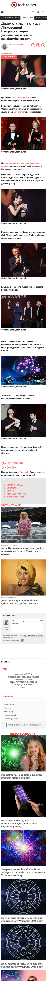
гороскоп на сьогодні (23, 677)
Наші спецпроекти (11, 719)
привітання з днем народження (23, 683)
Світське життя (27, 18)
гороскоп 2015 (23, 674)
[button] (38, 12)
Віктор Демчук (16, 45)
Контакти (7, 708)
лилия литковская (15, 497)
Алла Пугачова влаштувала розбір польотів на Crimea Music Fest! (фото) (22, 551)
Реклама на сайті (10, 715)
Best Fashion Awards (21, 97)
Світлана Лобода (15, 485)
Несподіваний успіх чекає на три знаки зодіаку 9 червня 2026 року (22, 919)
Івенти (37, 18)
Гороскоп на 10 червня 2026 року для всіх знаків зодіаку (21, 776)
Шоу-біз (10, 491)
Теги (5, 669)
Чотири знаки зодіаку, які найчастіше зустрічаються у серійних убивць (19, 823)
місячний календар (23, 679)
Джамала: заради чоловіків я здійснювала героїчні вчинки (19, 602)
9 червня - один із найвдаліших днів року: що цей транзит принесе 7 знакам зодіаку (23, 872)
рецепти (23, 687)
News (17, 18)
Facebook (24, 472)
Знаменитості (8, 18)
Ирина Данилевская (16, 494)
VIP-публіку (19, 112)
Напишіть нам (9, 704)
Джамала (11, 488)
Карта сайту (8, 711)
